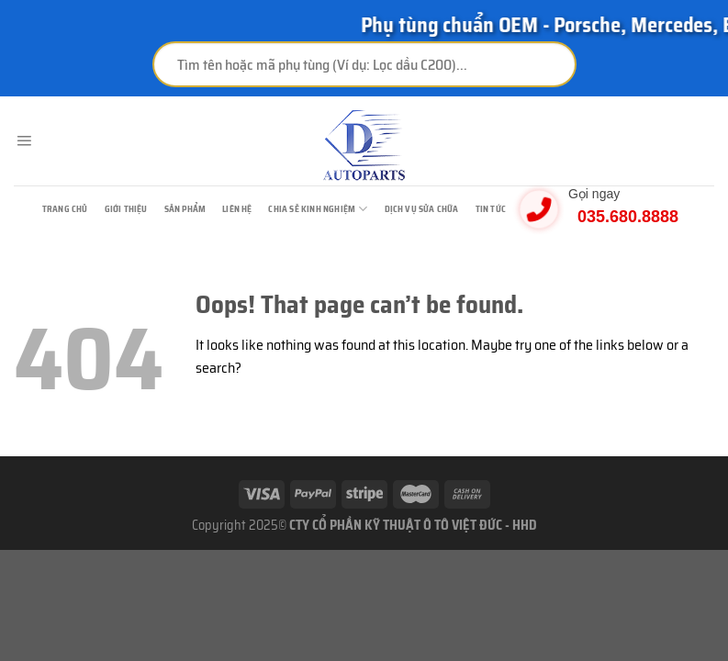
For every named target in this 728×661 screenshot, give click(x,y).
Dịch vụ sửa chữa (422, 209)
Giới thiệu (126, 209)
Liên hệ (237, 209)
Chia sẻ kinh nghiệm (317, 209)
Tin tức (491, 209)
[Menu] (24, 141)
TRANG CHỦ (65, 209)
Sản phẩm (185, 209)
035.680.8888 (627, 216)
